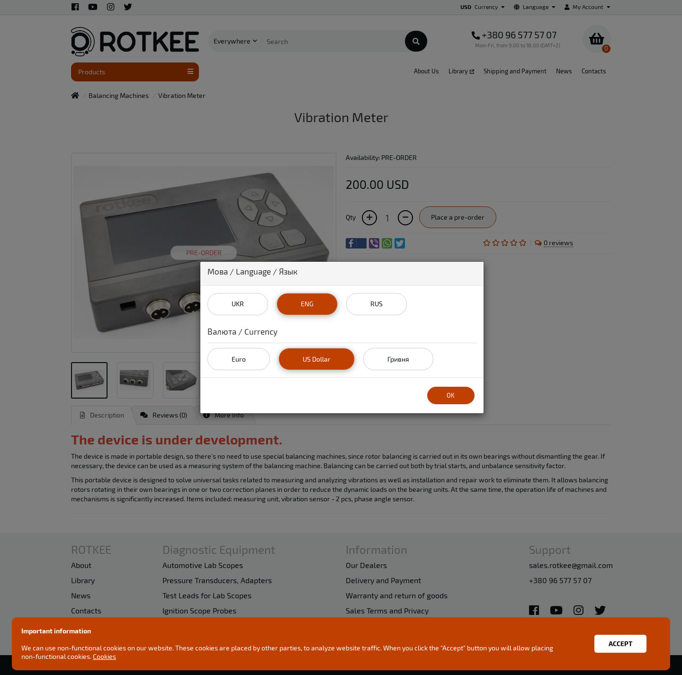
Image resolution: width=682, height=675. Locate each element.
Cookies (104, 656)
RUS (376, 304)
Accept (620, 643)
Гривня (398, 359)
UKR (238, 304)
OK (451, 395)
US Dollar (317, 359)
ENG (307, 304)
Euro (239, 359)
